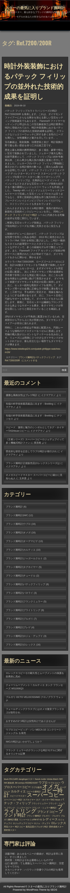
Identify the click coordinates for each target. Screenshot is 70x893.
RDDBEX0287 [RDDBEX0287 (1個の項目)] (31, 783)
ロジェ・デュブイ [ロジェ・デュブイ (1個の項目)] (42, 823)
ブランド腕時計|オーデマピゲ (22, 541)
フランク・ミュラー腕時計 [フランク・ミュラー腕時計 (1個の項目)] (44, 808)
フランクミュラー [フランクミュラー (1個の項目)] (40, 803)
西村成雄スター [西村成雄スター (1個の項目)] (56, 827)
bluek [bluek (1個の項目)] (6, 779)
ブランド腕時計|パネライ (19, 592)
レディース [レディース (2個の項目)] (50, 819)
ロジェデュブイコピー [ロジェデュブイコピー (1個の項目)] (23, 823)
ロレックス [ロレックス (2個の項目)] (58, 823)
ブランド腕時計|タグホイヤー (22, 567)
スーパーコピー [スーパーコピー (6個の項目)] (45, 795)
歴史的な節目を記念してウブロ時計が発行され (31, 451)
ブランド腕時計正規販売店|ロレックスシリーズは (33, 463)
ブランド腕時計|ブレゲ (18, 627)
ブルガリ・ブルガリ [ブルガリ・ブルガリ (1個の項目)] (51, 816)
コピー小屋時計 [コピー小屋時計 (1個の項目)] (33, 791)
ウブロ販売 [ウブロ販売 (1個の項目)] (37, 787)
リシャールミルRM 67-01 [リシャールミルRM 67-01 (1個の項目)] (30, 819)
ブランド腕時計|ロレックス (20, 644)
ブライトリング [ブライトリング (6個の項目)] (33, 809)
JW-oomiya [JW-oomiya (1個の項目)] (19, 783)
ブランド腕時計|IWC (17, 515)
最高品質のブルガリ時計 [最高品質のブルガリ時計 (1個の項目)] (37, 827)
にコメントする (29, 361)
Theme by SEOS (48, 889)
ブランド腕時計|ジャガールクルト (24, 558)
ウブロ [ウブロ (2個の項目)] (43, 782)
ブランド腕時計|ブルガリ (19, 618)
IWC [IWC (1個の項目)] (61, 779)
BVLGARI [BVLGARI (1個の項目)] (13, 779)
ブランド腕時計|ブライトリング (23, 610)
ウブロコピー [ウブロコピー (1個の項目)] (54, 783)
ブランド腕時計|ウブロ (18, 523)
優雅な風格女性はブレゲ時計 (21, 395)
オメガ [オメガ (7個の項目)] (50, 786)
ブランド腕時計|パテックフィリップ (36, 357)
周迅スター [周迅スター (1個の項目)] (9, 827)
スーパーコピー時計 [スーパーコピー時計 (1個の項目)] (13, 800)
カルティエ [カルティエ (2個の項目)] (18, 791)
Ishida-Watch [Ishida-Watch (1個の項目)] (52, 779)
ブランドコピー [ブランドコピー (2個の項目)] (47, 811)
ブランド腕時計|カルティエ (20, 549)
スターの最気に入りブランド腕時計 (35, 7)
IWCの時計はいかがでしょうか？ (24, 741)
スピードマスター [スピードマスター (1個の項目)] (18, 796)
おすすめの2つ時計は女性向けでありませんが (31, 721)
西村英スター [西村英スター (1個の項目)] (10, 830)
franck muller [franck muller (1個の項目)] (40, 779)
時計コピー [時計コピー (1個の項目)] (20, 827)
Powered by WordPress (25, 889)
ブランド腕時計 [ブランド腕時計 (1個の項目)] (34, 816)
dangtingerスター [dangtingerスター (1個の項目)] (26, 779)
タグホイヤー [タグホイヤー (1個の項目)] (29, 800)
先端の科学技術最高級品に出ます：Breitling (29, 403)
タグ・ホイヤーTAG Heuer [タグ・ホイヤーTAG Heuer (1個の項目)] (48, 800)
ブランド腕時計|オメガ (18, 532)
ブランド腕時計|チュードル (20, 575)
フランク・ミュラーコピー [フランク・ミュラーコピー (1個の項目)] (19, 808)
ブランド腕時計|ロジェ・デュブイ (24, 636)
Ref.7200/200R (12, 361)
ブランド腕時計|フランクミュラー (24, 601)
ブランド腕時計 (14, 506)
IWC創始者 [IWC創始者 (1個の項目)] (9, 783)
